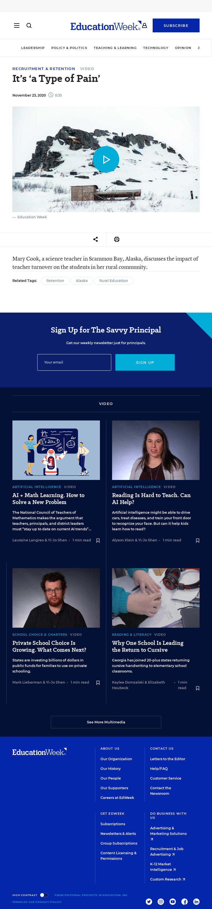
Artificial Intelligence (36, 487)
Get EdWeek (112, 813)
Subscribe (176, 25)
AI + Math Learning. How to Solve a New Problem (48, 499)
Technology (155, 48)
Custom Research (167, 879)
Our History (110, 769)
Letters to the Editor (167, 759)
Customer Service (165, 778)
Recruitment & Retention (43, 69)
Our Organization (116, 759)
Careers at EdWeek (117, 798)
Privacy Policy (49, 901)
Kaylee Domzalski (128, 682)
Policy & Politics (69, 48)
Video (87, 68)
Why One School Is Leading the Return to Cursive (148, 646)
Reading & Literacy (132, 635)
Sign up (145, 362)
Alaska (82, 281)
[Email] (74, 362)
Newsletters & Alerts (118, 834)
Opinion (183, 48)
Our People (110, 778)
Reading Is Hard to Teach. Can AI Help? (151, 499)
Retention (55, 281)
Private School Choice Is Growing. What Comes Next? (49, 646)
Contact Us (162, 748)
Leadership (33, 48)
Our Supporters (114, 788)
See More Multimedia (106, 722)
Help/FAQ (159, 769)
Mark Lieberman (27, 682)
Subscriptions (112, 824)
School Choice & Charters (39, 635)
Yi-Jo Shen (57, 540)
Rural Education (113, 281)
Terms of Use (23, 901)
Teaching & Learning (115, 48)
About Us (110, 748)
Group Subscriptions (118, 843)
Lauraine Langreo (28, 540)
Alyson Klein (123, 540)
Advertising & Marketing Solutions (168, 833)
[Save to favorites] (98, 541)
